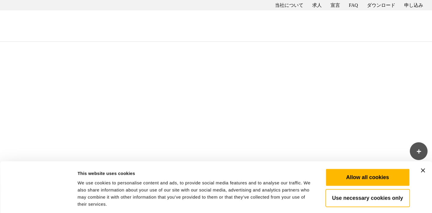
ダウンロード (381, 5)
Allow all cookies (367, 151)
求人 (317, 5)
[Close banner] (423, 144)
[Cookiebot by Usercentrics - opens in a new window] (38, 201)
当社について (289, 5)
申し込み (413, 5)
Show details (310, 201)
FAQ (353, 5)
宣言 (335, 5)
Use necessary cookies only (367, 171)
